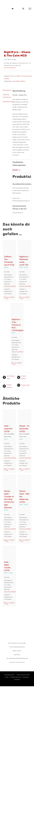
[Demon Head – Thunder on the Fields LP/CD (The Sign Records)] (9, 481)
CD (15, 76)
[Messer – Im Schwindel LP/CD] (24, 416)
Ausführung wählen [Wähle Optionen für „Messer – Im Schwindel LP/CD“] (22, 469)
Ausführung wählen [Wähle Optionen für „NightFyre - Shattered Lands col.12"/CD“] (22, 298)
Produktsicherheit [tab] (6, 101)
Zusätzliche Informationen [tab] (6, 96)
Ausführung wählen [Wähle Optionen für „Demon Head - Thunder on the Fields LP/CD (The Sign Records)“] (7, 540)
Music (12, 76)
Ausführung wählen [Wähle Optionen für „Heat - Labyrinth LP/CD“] (7, 469)
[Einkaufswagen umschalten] (12, 9)
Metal (18, 76)
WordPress (17, 679)
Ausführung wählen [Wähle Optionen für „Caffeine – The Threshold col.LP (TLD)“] (7, 298)
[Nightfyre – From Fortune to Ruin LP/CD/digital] (17, 309)
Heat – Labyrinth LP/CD (8, 428)
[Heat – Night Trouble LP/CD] (9, 552)
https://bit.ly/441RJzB (9, 67)
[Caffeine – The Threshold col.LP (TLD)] (9, 246)
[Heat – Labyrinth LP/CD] (9, 416)
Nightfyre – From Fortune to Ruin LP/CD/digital (17, 324)
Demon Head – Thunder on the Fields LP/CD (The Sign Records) (9, 499)
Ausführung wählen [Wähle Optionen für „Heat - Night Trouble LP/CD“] (7, 603)
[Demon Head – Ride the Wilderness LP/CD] (24, 481)
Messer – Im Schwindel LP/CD (24, 428)
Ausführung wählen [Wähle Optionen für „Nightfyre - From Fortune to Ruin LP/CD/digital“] (15, 363)
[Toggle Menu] (30, 9)
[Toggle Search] (23, 9)
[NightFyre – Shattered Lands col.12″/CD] (24, 246)
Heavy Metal (15, 81)
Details (13, 297)
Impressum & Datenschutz (17, 662)
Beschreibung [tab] (6, 90)
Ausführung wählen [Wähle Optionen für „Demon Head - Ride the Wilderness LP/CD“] (22, 540)
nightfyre (22, 81)
